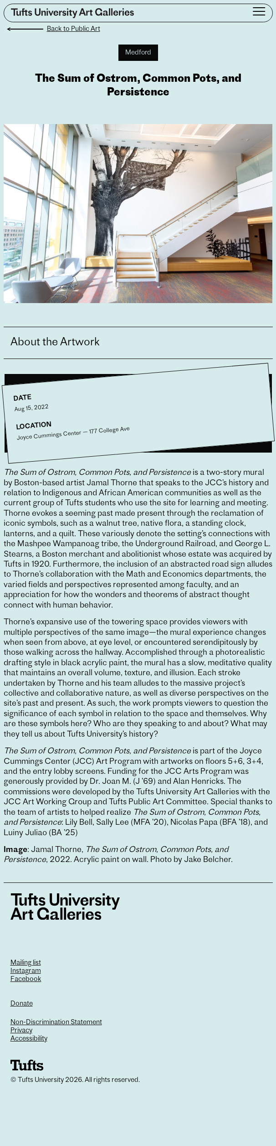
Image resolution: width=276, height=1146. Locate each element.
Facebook (25, 979)
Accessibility (28, 1039)
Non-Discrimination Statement (56, 1022)
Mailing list (25, 963)
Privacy (21, 1030)
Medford (138, 53)
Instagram (25, 971)
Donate (21, 1004)
